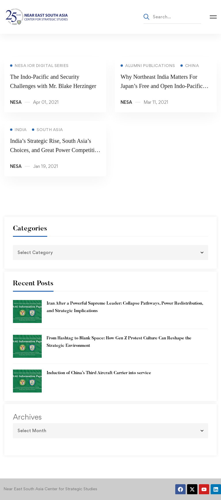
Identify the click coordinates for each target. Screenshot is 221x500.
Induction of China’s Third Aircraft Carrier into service (99, 373)
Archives (27, 417)
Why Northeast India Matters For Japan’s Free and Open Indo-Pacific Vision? (162, 86)
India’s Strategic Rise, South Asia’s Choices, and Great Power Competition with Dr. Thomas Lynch (55, 151)
